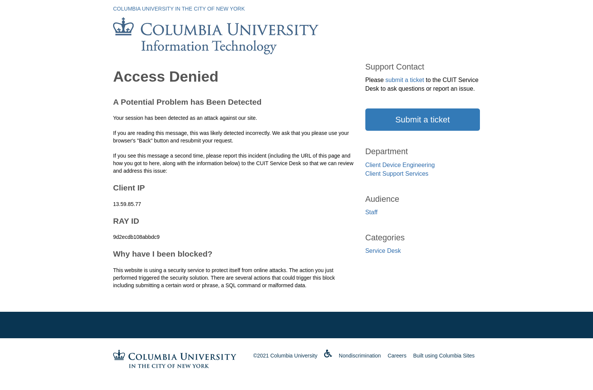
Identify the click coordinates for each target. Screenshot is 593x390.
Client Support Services (396, 173)
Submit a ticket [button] (422, 119)
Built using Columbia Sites (444, 356)
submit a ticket (404, 80)
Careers (397, 356)
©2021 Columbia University (285, 356)
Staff (371, 212)
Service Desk (383, 251)
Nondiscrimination (360, 356)
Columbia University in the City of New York (179, 9)
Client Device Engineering (400, 165)
